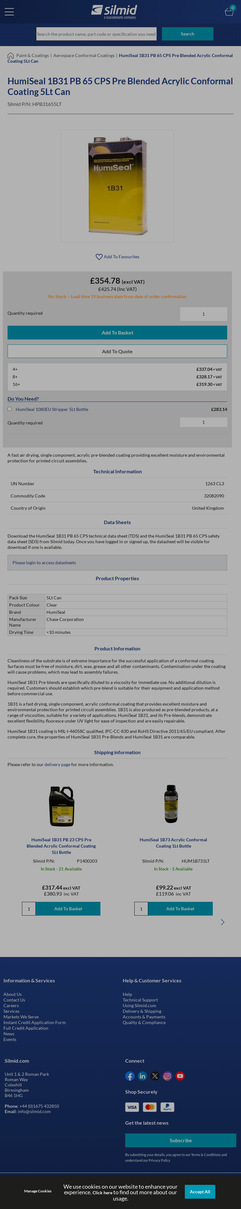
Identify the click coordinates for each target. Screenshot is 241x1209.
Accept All (200, 1192)
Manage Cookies (37, 1191)
